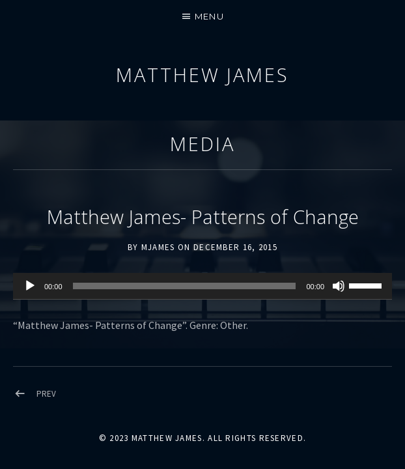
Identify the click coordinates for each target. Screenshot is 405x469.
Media (202, 143)
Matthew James (202, 74)
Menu (209, 16)
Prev (46, 393)
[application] (202, 287)
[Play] (29, 285)
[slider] (184, 286)
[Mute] (338, 285)
